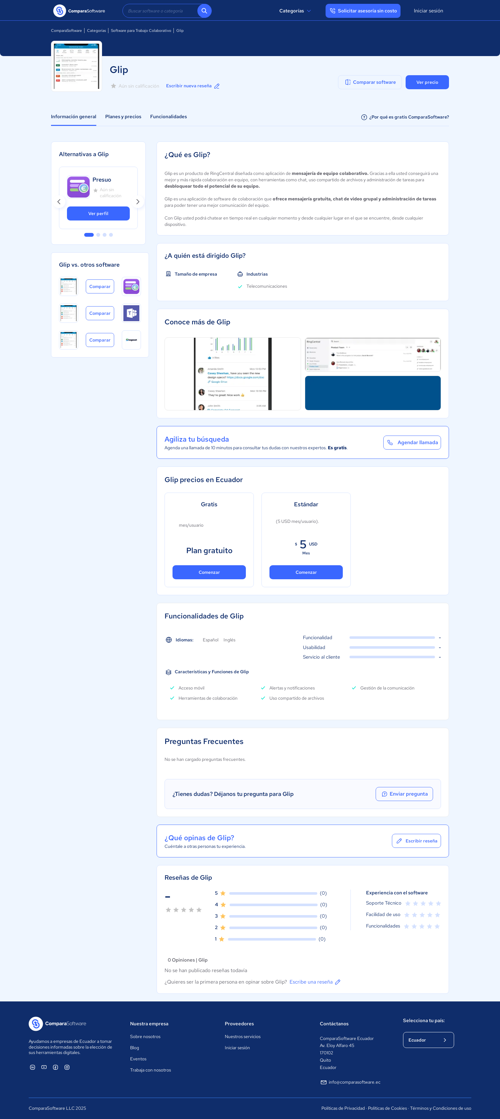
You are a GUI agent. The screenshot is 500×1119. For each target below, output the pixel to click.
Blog (134, 1047)
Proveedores (239, 1024)
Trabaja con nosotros (150, 1070)
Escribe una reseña (316, 982)
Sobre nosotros (145, 1036)
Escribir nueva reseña (193, 86)
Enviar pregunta (404, 794)
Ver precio (427, 82)
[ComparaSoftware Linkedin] (32, 1067)
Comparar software (370, 82)
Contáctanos (334, 1024)
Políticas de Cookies (387, 1108)
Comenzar (209, 572)
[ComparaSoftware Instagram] (67, 1067)
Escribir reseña (416, 841)
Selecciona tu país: (424, 1020)
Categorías (296, 11)
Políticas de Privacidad (343, 1108)
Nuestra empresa (149, 1024)
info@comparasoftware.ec (350, 1082)
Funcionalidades (168, 116)
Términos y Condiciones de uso (440, 1108)
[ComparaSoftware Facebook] (55, 1067)
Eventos (138, 1059)
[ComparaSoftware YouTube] (44, 1067)
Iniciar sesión (428, 10)
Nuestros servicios (243, 1036)
